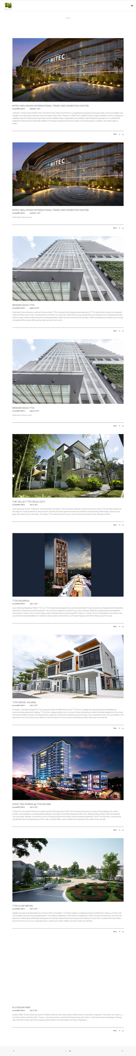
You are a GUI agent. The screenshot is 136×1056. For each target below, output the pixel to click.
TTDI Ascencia (20, 600)
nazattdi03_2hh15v (19, 109)
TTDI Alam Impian (22, 906)
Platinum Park (21, 1007)
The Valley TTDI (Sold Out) (28, 501)
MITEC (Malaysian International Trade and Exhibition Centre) (50, 105)
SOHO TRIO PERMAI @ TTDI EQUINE (31, 804)
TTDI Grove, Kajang (24, 702)
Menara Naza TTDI (23, 305)
